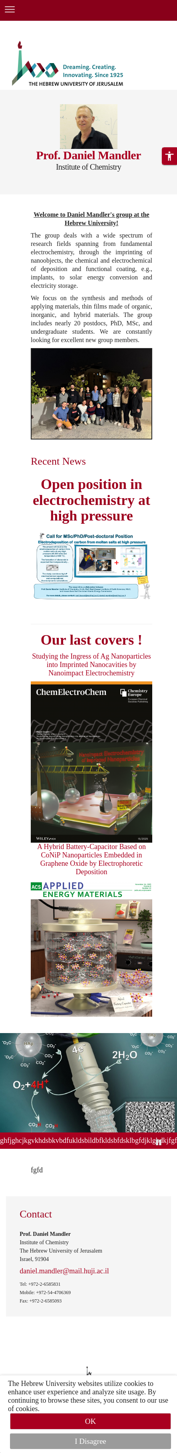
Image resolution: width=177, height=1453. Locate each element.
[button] (169, 156)
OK (90, 1421)
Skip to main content (30, 26)
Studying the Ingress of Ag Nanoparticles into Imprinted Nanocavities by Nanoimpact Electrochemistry (91, 664)
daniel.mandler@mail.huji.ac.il (64, 1271)
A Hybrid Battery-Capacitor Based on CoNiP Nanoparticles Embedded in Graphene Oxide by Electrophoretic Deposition (91, 859)
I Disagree (90, 1441)
